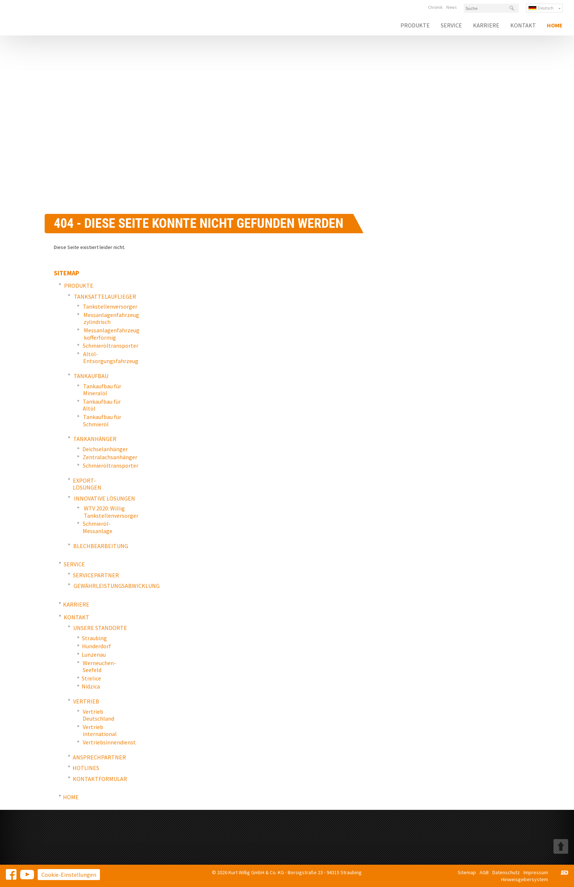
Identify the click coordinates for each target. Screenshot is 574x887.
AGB (484, 872)
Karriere (486, 25)
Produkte (415, 25)
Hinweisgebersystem (524, 879)
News (451, 7)
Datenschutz (506, 872)
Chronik (435, 7)
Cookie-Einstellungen (68, 874)
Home (555, 25)
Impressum (535, 872)
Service (451, 25)
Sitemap (467, 872)
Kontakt (523, 25)
